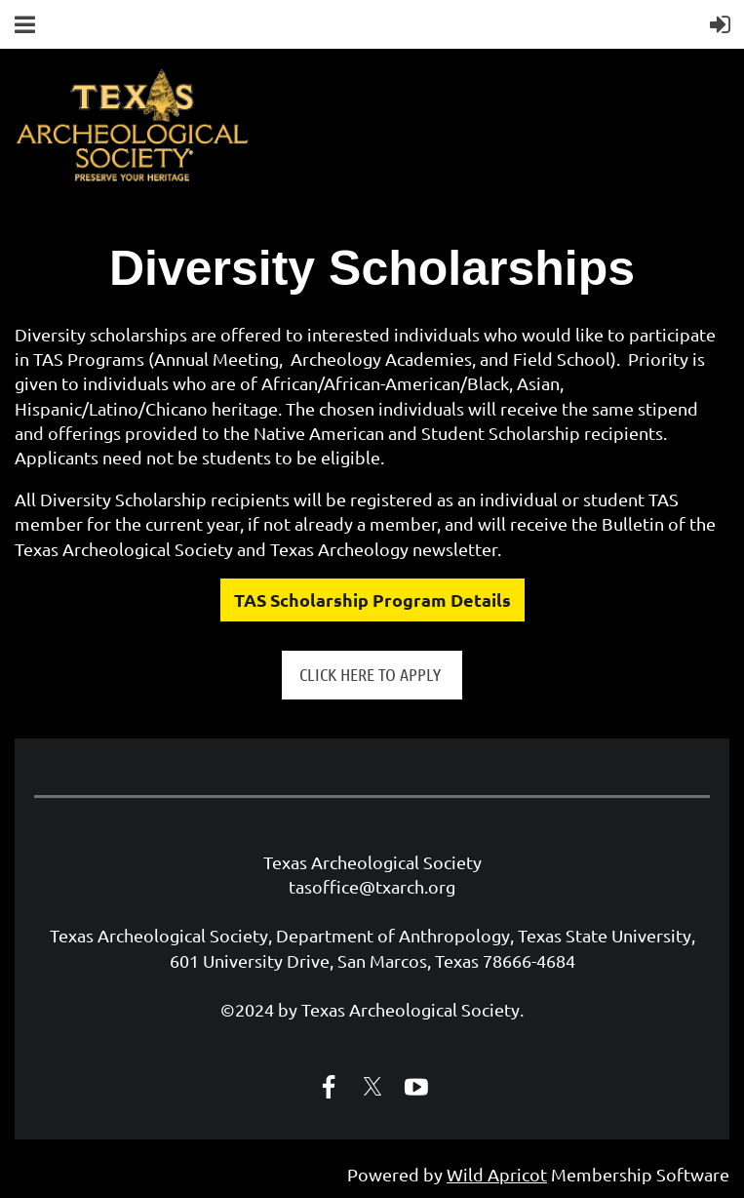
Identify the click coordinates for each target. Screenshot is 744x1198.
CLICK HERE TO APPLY (372, 674)
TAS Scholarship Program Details (372, 599)
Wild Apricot (497, 1174)
